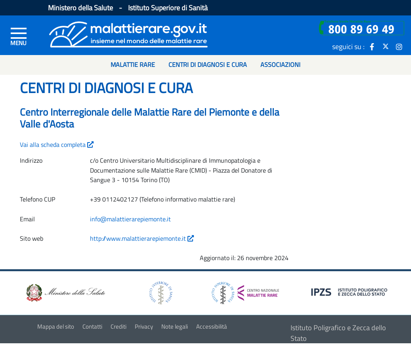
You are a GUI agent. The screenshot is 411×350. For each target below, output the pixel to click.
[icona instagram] (399, 46)
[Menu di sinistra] (18, 36)
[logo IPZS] (350, 291)
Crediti (118, 326)
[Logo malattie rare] (128, 33)
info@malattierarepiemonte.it (130, 219)
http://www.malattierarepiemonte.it (142, 238)
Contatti (92, 326)
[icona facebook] (372, 46)
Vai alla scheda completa (57, 144)
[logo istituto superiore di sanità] (160, 292)
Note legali (174, 326)
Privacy (144, 326)
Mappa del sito (55, 326)
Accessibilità (211, 326)
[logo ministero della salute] (65, 292)
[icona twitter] (386, 46)
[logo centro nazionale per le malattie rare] (245, 290)
